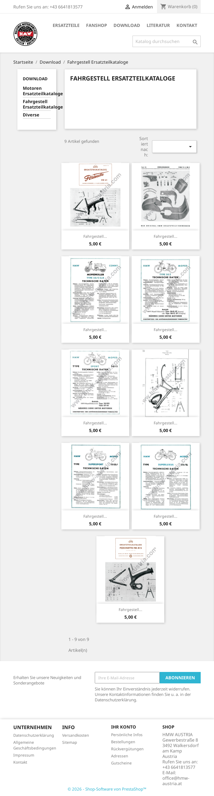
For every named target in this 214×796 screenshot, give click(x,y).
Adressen (119, 755)
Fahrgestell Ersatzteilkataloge (37, 104)
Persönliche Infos (127, 734)
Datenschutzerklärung (33, 735)
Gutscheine (121, 763)
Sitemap (69, 742)
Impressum (23, 755)
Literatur (158, 25)
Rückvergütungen (127, 748)
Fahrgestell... (95, 236)
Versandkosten (75, 735)
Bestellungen (123, 741)
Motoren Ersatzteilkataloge (37, 91)
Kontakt (187, 25)
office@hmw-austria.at (175, 780)
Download (127, 25)
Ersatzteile (66, 25)
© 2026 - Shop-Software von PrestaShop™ (107, 789)
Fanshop (96, 25)
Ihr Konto (123, 727)
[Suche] (167, 41)
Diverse (31, 115)
